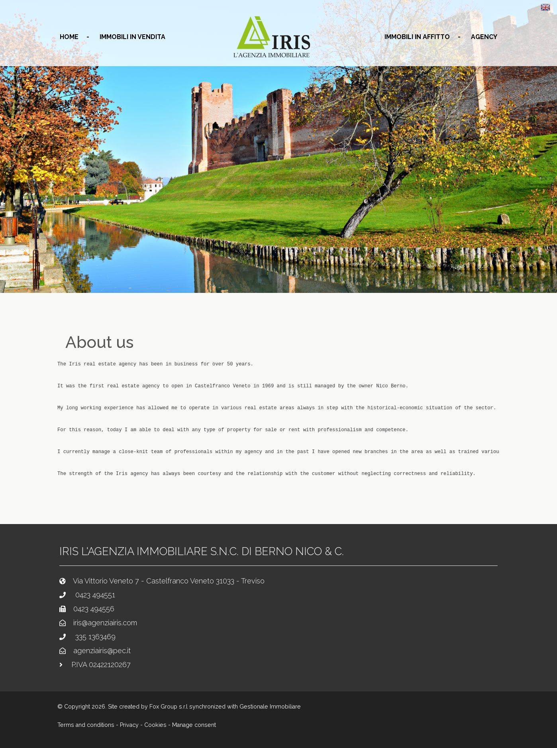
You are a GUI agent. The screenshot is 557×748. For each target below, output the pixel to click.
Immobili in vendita (132, 37)
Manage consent (194, 725)
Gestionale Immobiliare (270, 706)
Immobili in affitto (417, 37)
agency (484, 37)
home (69, 37)
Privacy (129, 725)
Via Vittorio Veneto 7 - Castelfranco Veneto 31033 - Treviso (169, 581)
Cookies (155, 725)
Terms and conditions (85, 725)
